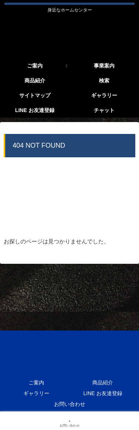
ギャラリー (36, 393)
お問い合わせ (69, 404)
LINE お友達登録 (102, 393)
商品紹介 (102, 382)
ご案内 (36, 382)
